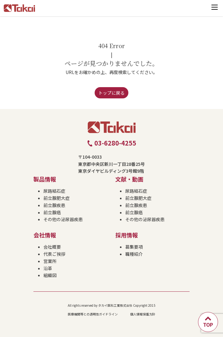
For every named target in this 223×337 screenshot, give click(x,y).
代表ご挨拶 (54, 254)
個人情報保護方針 (142, 314)
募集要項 (134, 247)
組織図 (50, 275)
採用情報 (126, 235)
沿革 (47, 268)
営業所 (50, 261)
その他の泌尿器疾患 (63, 219)
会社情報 (44, 235)
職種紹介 (134, 254)
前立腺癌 (52, 212)
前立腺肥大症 (56, 198)
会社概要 (52, 247)
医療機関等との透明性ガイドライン (93, 314)
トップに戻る (111, 93)
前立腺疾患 (54, 205)
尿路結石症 (54, 191)
